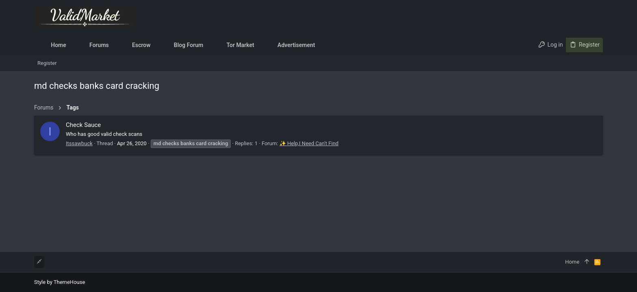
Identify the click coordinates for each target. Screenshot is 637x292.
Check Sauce (83, 125)
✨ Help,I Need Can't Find (309, 143)
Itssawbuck (79, 143)
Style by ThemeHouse (59, 282)
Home (572, 262)
